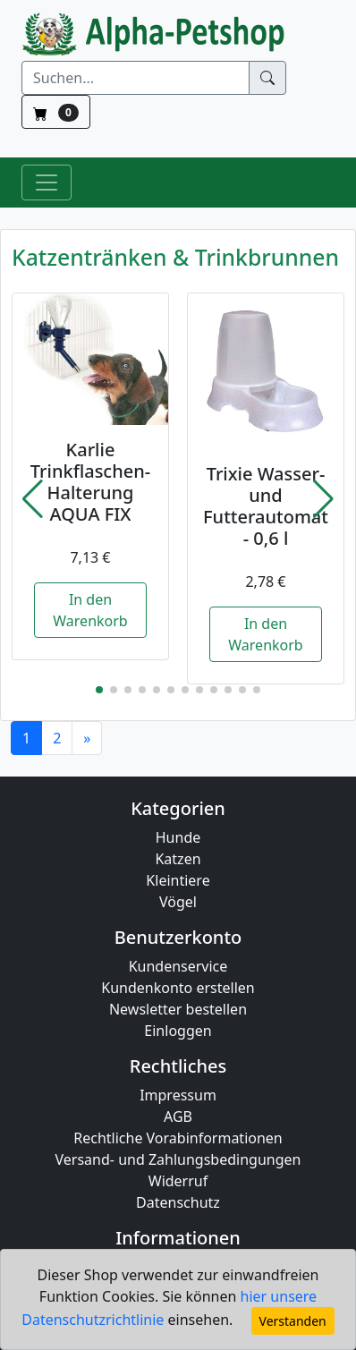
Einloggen (177, 1030)
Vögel (178, 902)
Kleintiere (177, 880)
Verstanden (292, 1320)
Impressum (178, 1095)
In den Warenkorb (90, 610)
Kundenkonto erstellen (177, 988)
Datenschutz (178, 1202)
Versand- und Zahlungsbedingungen (178, 1159)
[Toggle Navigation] (46, 182)
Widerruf (178, 1181)
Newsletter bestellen (178, 1009)
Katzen (177, 859)
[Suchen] (135, 78)
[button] (33, 499)
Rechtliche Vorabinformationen (178, 1138)
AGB (178, 1116)
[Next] (87, 738)
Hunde (178, 837)
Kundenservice (178, 966)
